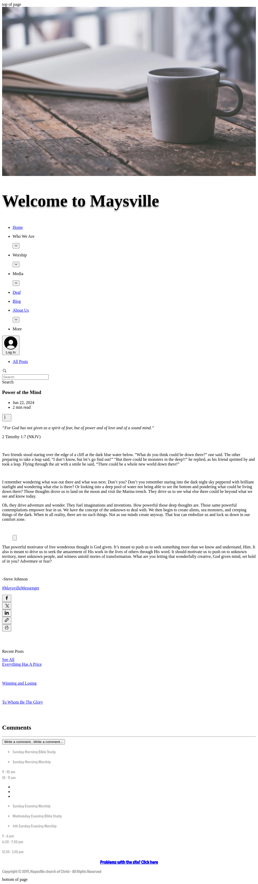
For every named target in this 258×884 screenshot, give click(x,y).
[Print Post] (6, 628)
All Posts (20, 361)
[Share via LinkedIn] (6, 613)
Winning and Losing (19, 683)
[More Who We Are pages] (16, 246)
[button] (134, 236)
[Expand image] (15, 537)
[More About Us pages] (16, 319)
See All (8, 659)
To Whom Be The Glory (22, 702)
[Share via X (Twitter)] (6, 605)
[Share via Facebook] (6, 598)
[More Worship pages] (16, 264)
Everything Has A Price (22, 664)
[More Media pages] (16, 283)
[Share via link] (6, 620)
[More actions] (6, 417)
